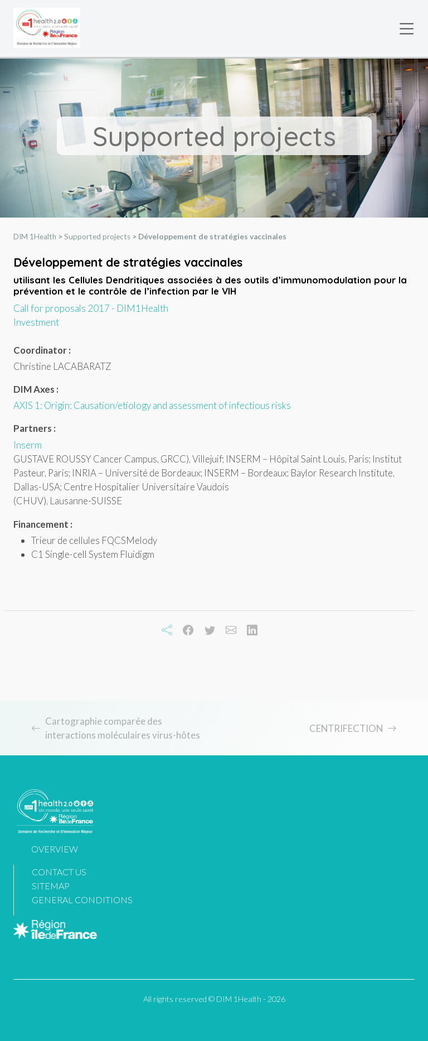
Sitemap (51, 885)
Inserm (27, 445)
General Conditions (82, 899)
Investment (36, 323)
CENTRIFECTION (346, 728)
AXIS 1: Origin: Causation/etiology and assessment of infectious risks (152, 406)
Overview (54, 849)
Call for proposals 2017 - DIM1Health (90, 309)
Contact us (59, 871)
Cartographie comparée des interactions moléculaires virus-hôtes (122, 728)
